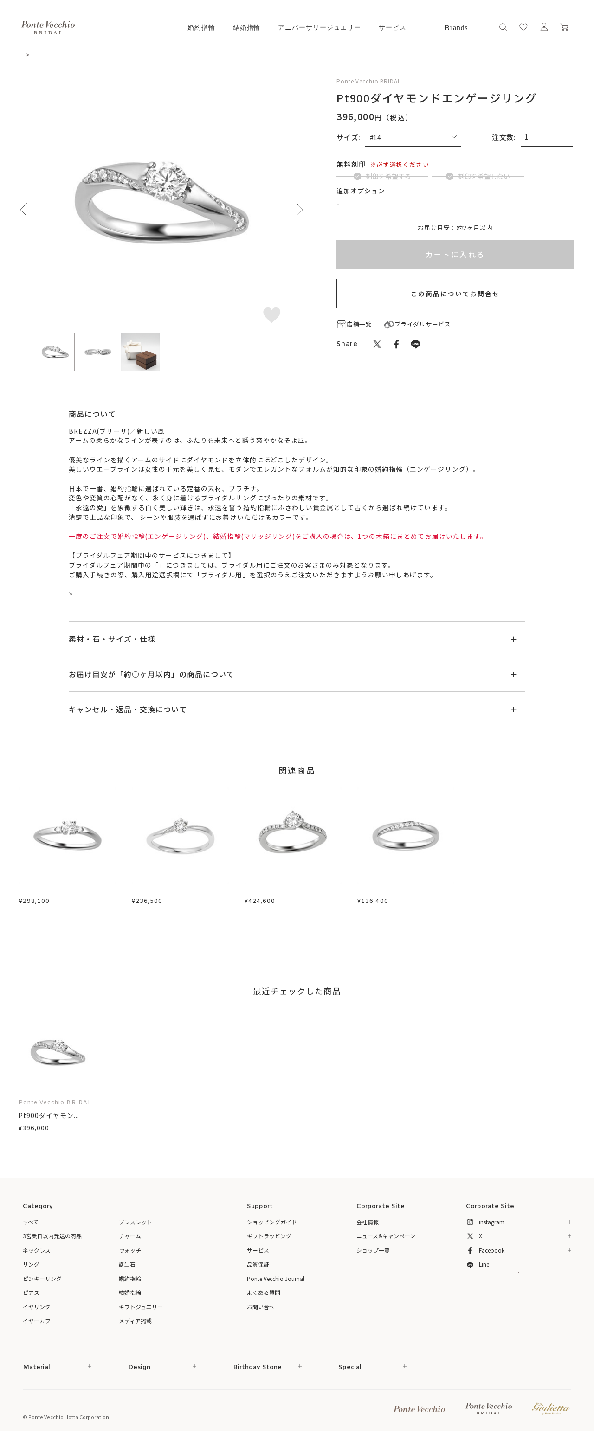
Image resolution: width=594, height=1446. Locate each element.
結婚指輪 (247, 27)
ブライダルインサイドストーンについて (402, 225)
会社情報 (367, 1228)
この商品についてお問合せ (455, 316)
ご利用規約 (168, 1412)
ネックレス (37, 1256)
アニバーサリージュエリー (320, 27)
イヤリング (37, 1313)
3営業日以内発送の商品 (52, 1242)
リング (31, 1270)
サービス (393, 27)
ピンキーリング (42, 1284)
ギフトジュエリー (141, 1313)
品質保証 (258, 1270)
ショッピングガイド (272, 1228)
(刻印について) (394, 164)
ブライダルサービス (190, 566)
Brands (456, 28)
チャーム (130, 1242)
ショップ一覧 (373, 1256)
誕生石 (127, 1270)
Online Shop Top (43, 1412)
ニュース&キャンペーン (385, 1242)
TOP (29, 54)
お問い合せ (261, 1313)
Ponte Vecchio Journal (275, 1284)
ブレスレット (135, 1228)
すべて (31, 1228)
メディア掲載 (135, 1327)
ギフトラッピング (269, 1242)
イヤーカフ (37, 1327)
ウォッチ (130, 1256)
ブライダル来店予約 (104, 595)
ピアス (31, 1298)
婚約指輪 (201, 27)
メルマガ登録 (518, 1295)
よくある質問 (263, 1298)
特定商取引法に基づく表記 (115, 1412)
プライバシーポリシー (216, 1412)
